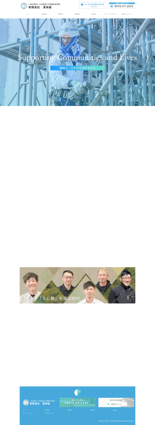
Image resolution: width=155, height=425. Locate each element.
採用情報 (77, 14)
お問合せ (93, 14)
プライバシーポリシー (110, 14)
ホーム (28, 14)
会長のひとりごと (127, 14)
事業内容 (60, 14)
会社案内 (44, 14)
